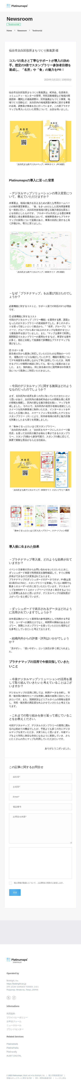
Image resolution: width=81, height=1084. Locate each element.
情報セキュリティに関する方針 (19, 1078)
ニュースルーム (14, 1025)
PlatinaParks (13, 1048)
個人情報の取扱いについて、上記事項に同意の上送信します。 (39, 883)
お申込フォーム (14, 1021)
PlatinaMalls (12, 1044)
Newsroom (22, 31)
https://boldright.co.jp (16, 984)
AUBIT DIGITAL (14, 1055)
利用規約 (11, 1013)
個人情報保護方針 (55, 1075)
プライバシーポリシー (17, 1017)
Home (9, 31)
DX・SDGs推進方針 (43, 1078)
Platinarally (12, 1052)
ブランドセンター (15, 1029)
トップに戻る (60, 1078)
